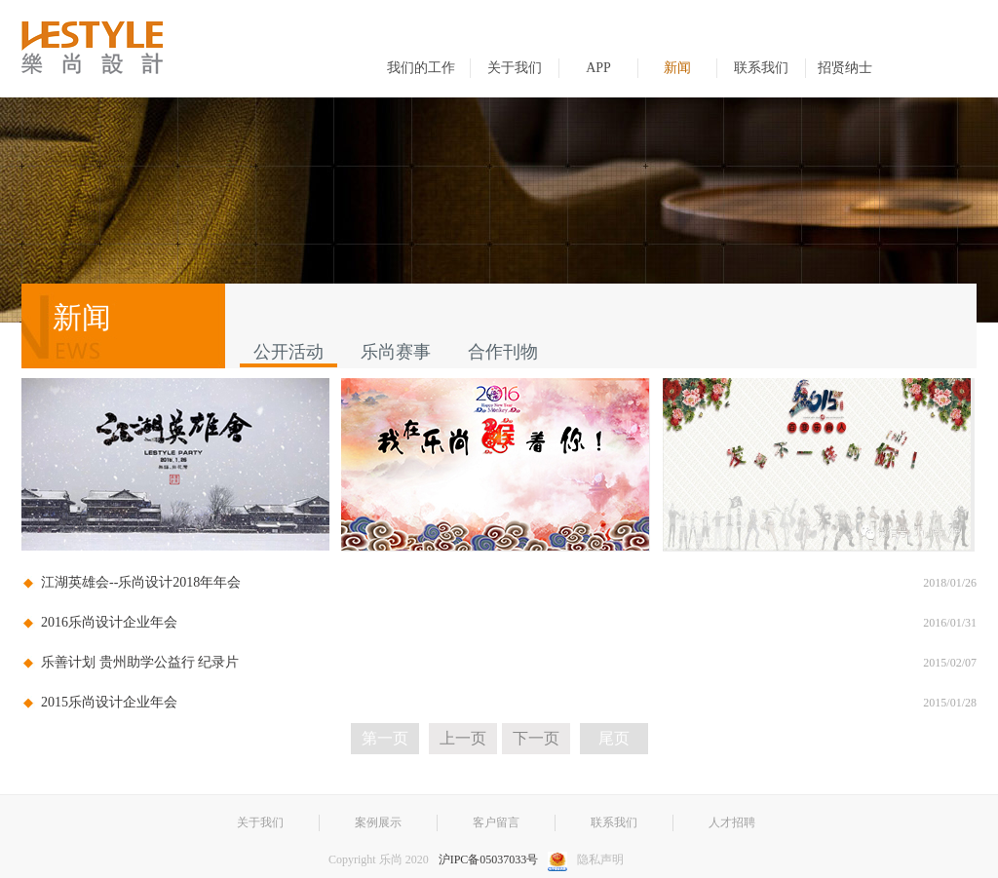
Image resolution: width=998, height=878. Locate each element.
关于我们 (514, 67)
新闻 (677, 67)
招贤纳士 (845, 67)
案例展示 (378, 822)
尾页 (614, 738)
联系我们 (761, 67)
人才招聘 (732, 822)
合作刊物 (503, 352)
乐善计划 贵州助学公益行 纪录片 (140, 662)
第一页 (385, 738)
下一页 (536, 738)
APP (598, 67)
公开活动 (288, 352)
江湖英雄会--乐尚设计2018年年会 (141, 582)
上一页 (463, 738)
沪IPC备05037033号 (489, 859)
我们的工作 (421, 67)
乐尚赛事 (396, 352)
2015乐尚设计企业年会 (109, 702)
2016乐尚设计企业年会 (109, 622)
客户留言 (496, 822)
